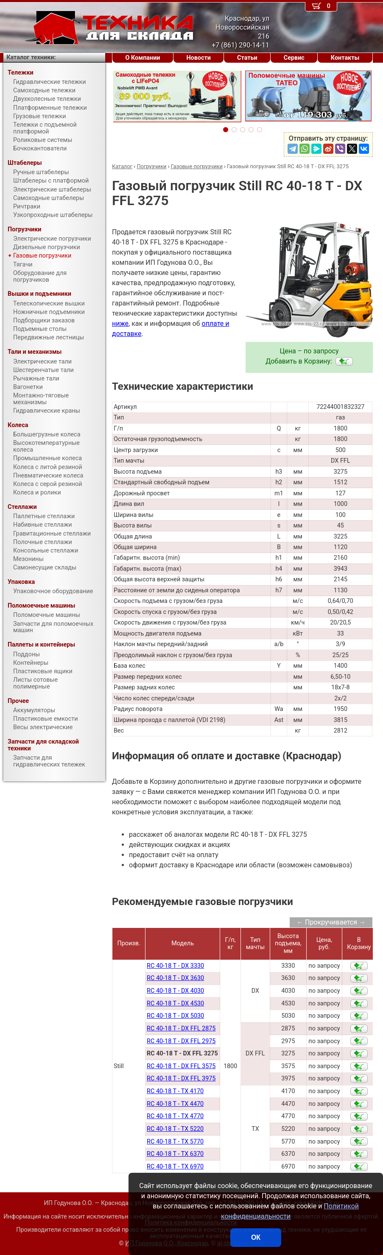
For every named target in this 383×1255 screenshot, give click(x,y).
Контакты (345, 57)
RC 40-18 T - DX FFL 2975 (181, 1041)
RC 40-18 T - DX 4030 (175, 990)
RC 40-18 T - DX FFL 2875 (181, 1028)
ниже (120, 323)
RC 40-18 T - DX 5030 (175, 1015)
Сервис (294, 57)
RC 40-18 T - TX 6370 (175, 1154)
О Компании (143, 57)
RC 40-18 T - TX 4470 (175, 1104)
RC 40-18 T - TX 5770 (175, 1141)
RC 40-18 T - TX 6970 (175, 1166)
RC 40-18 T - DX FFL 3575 (181, 1066)
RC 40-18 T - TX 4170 (175, 1091)
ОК (255, 1237)
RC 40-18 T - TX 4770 (175, 1116)
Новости (198, 57)
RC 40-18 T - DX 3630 (175, 978)
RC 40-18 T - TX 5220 (175, 1129)
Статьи (247, 57)
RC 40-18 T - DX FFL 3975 (181, 1078)
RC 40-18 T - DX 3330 (175, 965)
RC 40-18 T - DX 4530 (175, 1003)
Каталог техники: (31, 57)
